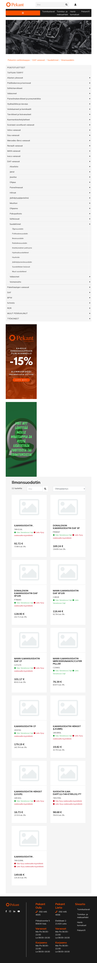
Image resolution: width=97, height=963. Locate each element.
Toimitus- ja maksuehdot (62, 13)
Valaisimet (12, 93)
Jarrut (12, 171)
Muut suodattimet (19, 271)
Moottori (13, 203)
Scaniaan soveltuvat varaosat (20, 125)
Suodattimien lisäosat (21, 267)
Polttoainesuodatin (20, 233)
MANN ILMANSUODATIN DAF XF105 (66, 592)
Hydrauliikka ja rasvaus (17, 104)
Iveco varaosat (13, 156)
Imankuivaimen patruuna (22, 248)
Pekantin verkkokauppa (19, 60)
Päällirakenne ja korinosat (19, 83)
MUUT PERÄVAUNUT (17, 313)
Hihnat (13, 192)
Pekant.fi (85, 11)
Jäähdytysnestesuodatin (22, 262)
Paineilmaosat (16, 187)
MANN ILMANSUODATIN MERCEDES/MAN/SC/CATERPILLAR (67, 661)
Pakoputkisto (16, 213)
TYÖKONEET (13, 318)
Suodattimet (53, 60)
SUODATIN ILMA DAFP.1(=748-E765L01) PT (67, 792)
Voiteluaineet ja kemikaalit (19, 109)
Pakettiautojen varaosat (18, 287)
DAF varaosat (38, 60)
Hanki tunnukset (74, 13)
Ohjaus (13, 182)
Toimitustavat (48, 11)
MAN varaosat (13, 151)
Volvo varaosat (14, 130)
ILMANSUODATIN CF (25, 726)
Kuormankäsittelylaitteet (18, 119)
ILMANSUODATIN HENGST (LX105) (28, 792)
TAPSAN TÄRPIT (15, 72)
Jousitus (13, 177)
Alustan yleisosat (15, 77)
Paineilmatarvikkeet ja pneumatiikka (24, 98)
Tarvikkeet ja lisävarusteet (19, 114)
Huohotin (16, 257)
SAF (9, 292)
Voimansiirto (15, 282)
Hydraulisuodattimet (20, 252)
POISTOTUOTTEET (16, 67)
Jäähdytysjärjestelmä (19, 198)
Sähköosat (14, 219)
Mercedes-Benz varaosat (18, 140)
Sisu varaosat (13, 135)
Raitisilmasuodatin (19, 243)
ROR (9, 308)
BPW (9, 297)
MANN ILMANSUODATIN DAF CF (27, 659)
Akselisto (14, 166)
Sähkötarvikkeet (14, 88)
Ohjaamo (14, 208)
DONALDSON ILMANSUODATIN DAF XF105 (26, 593)
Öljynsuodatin (17, 229)
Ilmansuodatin (67, 60)
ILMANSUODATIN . (24, 525)
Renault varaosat (15, 145)
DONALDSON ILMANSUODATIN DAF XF (66, 526)
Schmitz (11, 303)
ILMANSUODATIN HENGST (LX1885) (67, 727)
